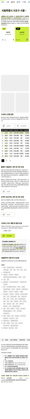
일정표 (6, 340)
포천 (12, 323)
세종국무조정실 (7, 289)
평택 (4, 323)
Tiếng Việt (15, 375)
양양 (4, 299)
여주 (8, 299)
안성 (8, 296)
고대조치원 (6, 270)
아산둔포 (12, 294)
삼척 (4, 287)
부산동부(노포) (23, 282)
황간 (16, 328)
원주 (17, 304)
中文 (11, 375)
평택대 (8, 323)
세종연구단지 (25, 289)
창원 (4, 316)
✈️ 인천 (24, 2)
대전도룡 (11, 274)
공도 (11, 270)
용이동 (24, 301)
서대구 (18, 287)
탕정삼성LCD (6, 320)
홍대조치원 (11, 328)
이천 (10, 306)
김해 (25, 270)
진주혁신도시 (6, 313)
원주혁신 (5, 306)
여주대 (12, 299)
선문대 (23, 287)
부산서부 (5, 284)
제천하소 (12, 308)
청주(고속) (12, 318)
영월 (4, 301)
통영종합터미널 (14, 320)
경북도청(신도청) (10, 267)
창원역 (8, 316)
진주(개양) (19, 311)
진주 (14, 311)
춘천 (17, 318)
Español (25, 375)
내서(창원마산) (7, 272)
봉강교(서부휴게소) (14, 282)
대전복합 (16, 274)
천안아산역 (23, 316)
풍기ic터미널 (6, 325)
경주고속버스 (19, 267)
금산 (21, 270)
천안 (12, 316)
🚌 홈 (2, 2)
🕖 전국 (7, 2)
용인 (4, 304)
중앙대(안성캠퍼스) (8, 311)
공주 (14, 270)
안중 (19, 296)
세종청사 (5, 291)
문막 (8, 279)
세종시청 (18, 289)
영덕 (16, 299)
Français (20, 375)
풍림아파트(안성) (14, 325)
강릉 (4, 267)
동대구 (20, 277)
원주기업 (21, 304)
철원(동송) (6, 318)
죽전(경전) (23, 308)
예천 (21, 301)
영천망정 (16, 301)
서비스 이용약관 (13, 340)
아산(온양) (6, 294)
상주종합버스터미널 (11, 287)
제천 (8, 308)
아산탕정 (17, 294)
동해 (24, 277)
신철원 (21, 291)
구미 (18, 270)
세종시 (13, 289)
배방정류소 (6, 282)
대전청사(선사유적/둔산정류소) (10, 277)
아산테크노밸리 (24, 294)
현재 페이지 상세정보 (6, 352)
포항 (16, 323)
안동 (4, 296)
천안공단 (17, 316)
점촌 (4, 308)
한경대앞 (5, 328)
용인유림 (9, 304)
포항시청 (20, 323)
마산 (4, 279)
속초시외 (11, 291)
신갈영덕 (16, 291)
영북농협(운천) (22, 299)
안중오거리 (24, 296)
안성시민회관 (13, 296)
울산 (13, 304)
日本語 (7, 375)
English (3, 375)
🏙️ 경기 (18, 2)
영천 (11, 301)
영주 (8, 301)
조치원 (17, 308)
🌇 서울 (13, 2)
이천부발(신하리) (16, 306)
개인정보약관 (22, 340)
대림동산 (5, 274)
